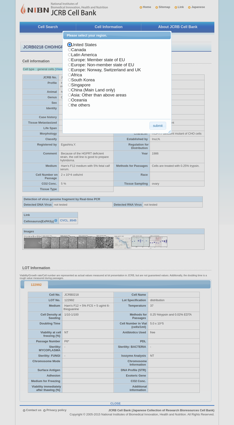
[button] (157, 125)
